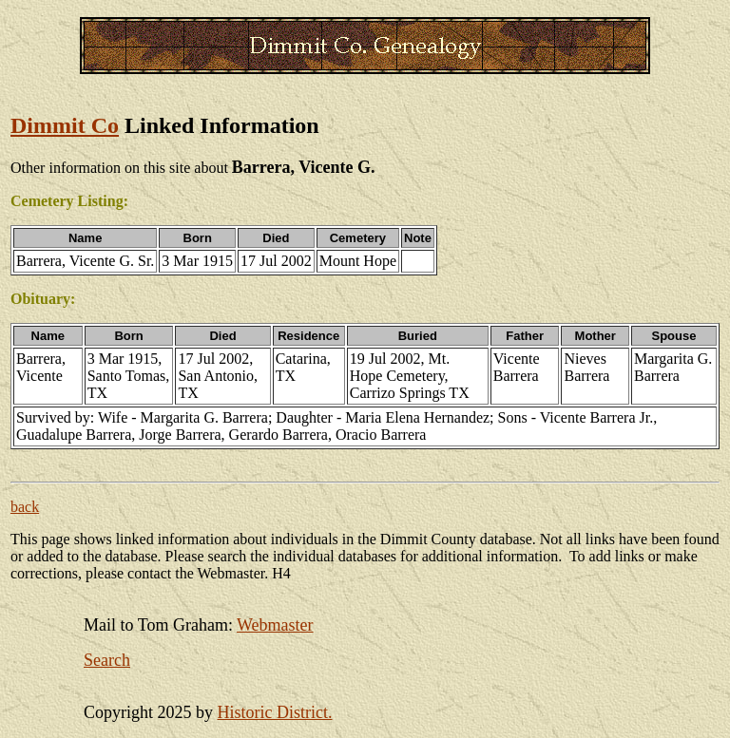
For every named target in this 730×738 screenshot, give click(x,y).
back (24, 507)
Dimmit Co (64, 125)
